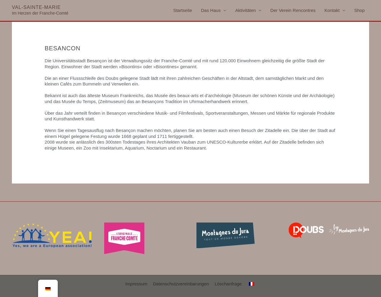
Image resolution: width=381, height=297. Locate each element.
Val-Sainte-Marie (36, 7)
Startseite (182, 10)
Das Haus (211, 10)
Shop (359, 10)
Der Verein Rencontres (293, 10)
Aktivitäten (245, 10)
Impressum (136, 283)
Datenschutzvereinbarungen (181, 283)
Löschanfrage (228, 283)
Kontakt (332, 10)
